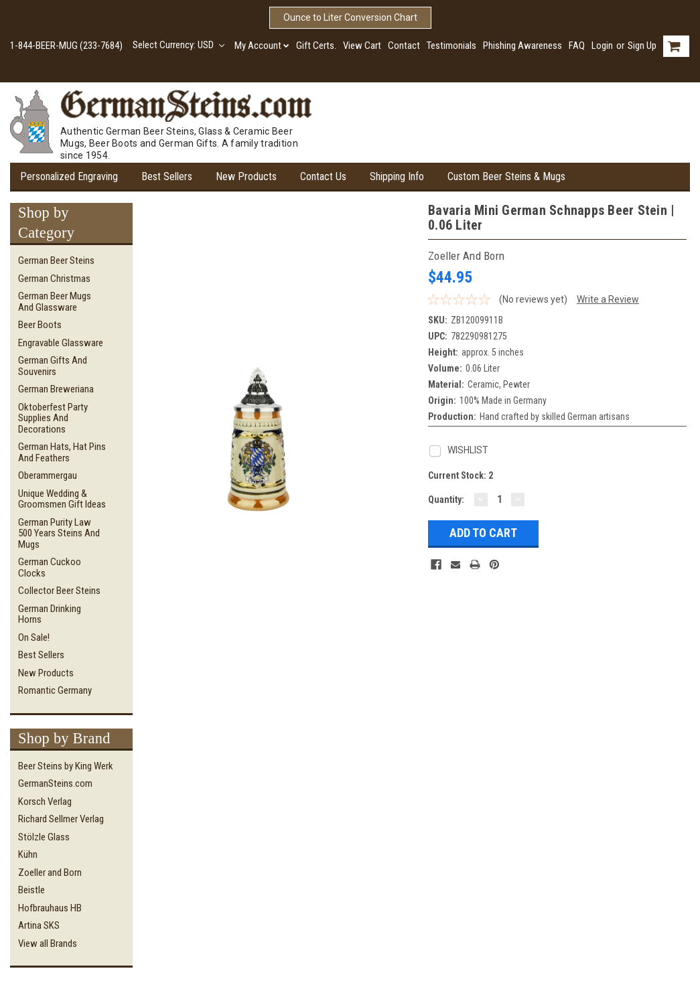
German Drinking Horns (49, 614)
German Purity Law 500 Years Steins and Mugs (59, 533)
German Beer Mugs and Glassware (54, 301)
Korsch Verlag (45, 801)
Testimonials (451, 46)
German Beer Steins (56, 260)
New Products (246, 176)
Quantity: (446, 499)
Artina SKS (39, 925)
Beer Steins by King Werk (65, 766)
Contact (404, 46)
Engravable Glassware (60, 343)
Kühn (28, 854)
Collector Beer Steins (59, 591)
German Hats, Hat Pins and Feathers (62, 452)
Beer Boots (40, 325)
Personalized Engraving (69, 176)
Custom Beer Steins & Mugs (506, 176)
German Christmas (54, 279)
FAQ (577, 46)
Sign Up (642, 46)
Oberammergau (47, 475)
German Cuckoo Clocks (49, 567)
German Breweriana (56, 389)
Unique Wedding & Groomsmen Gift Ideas (62, 499)
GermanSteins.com (55, 783)
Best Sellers (166, 176)
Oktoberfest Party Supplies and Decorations (53, 418)
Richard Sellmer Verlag (61, 819)
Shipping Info (397, 176)
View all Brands (47, 943)
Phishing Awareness (522, 46)
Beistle (31, 890)
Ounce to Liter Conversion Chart (350, 17)
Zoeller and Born (50, 872)
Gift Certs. (316, 46)
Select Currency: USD (178, 45)
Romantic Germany (55, 690)
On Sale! (34, 637)
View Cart (362, 46)
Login (602, 46)
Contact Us (323, 176)
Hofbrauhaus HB (50, 908)
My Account (261, 46)
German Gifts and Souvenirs (52, 366)
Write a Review (608, 299)
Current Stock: (460, 475)
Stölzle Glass (44, 837)
